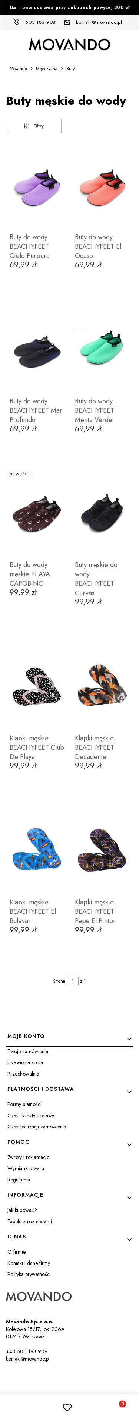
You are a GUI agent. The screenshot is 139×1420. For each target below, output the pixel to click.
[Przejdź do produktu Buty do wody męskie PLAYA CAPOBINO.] (37, 513)
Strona (59, 981)
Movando (18, 68)
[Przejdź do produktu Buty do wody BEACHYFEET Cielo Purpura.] (37, 186)
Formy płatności (24, 1104)
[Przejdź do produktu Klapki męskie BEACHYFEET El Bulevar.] (37, 851)
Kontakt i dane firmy (28, 1263)
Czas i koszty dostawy (30, 1115)
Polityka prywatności (29, 1274)
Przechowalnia (23, 1073)
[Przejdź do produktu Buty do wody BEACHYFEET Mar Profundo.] (37, 350)
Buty (70, 68)
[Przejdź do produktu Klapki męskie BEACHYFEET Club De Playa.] (37, 687)
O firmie (16, 1252)
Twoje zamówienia (27, 1051)
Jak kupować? (22, 1210)
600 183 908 (40, 22)
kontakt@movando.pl (99, 22)
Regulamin (18, 1179)
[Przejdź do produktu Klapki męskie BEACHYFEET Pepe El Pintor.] (102, 851)
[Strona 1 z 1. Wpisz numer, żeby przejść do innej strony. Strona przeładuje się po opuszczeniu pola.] (73, 981)
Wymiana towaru (25, 1168)
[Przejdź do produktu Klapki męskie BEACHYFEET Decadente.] (102, 687)
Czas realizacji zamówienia (36, 1126)
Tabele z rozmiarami (29, 1221)
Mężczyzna (46, 68)
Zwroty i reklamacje (28, 1157)
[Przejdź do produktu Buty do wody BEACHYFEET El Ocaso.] (102, 186)
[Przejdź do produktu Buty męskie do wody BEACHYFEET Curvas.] (102, 513)
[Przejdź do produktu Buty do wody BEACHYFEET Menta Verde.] (102, 350)
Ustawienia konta (25, 1062)
